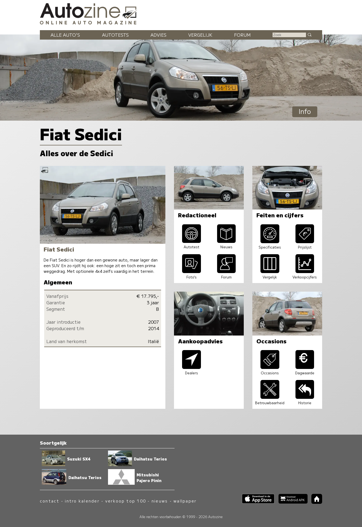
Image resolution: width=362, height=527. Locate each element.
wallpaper (185, 501)
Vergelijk (200, 35)
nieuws (160, 501)
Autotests (115, 35)
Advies (158, 35)
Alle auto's (65, 35)
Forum (242, 35)
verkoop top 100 (125, 501)
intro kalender (82, 501)
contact (50, 501)
